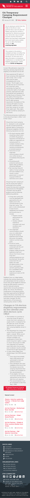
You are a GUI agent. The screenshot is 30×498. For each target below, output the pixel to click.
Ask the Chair (19, 411)
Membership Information (13, 449)
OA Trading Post (10, 468)
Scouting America (11, 470)
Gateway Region (10, 466)
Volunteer (8, 458)
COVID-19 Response (16, 63)
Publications (9, 454)
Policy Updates (21, 20)
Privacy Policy (10, 495)
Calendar (8, 447)
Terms (3, 495)
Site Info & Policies (22, 495)
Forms (7, 456)
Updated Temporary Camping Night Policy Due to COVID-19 (15, 388)
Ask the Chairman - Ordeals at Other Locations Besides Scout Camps (14, 424)
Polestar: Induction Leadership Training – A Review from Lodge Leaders (14, 400)
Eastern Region (10, 464)
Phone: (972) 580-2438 (12, 479)
